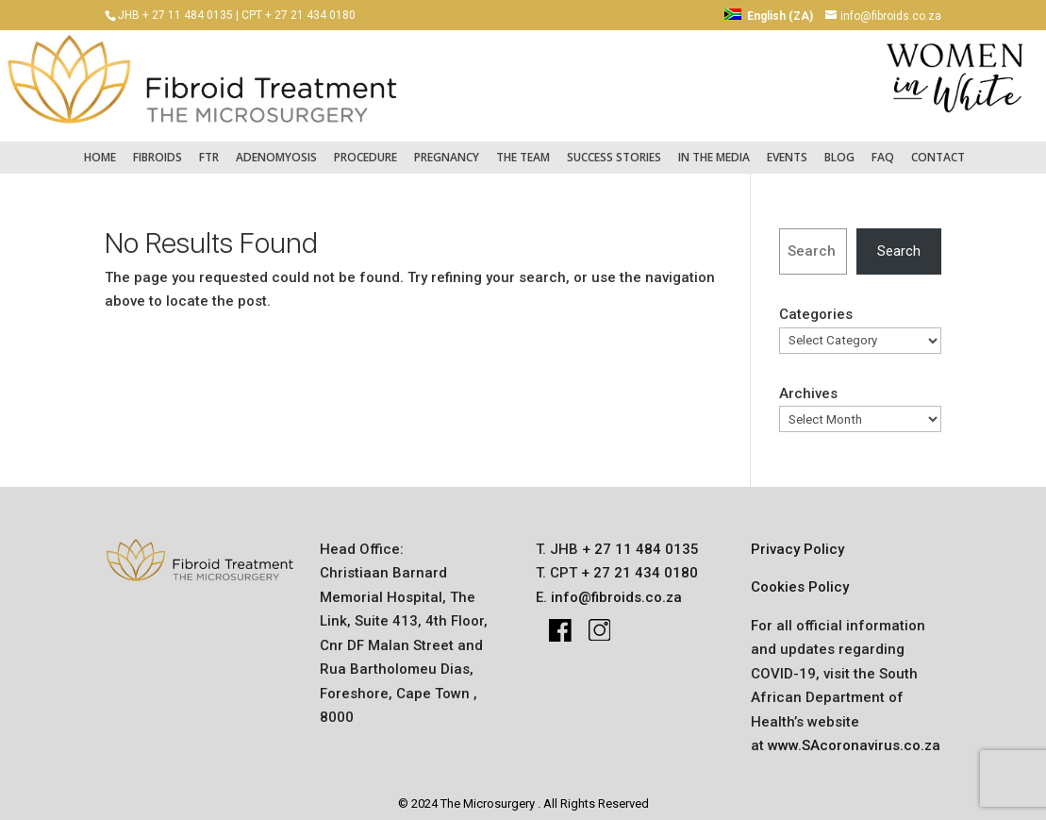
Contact (938, 148)
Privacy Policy (797, 539)
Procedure (365, 148)
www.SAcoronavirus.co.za (854, 736)
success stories (614, 148)
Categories (816, 305)
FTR (209, 148)
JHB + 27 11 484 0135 (175, 15)
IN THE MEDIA (714, 148)
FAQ (883, 148)
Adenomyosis (276, 148)
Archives (808, 384)
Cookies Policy (800, 577)
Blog (839, 148)
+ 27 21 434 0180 (637, 563)
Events (787, 148)
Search (899, 241)
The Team (523, 148)
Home (100, 148)
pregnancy (446, 148)
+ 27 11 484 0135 (638, 539)
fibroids (157, 148)
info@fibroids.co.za (616, 587)
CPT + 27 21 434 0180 (298, 15)
